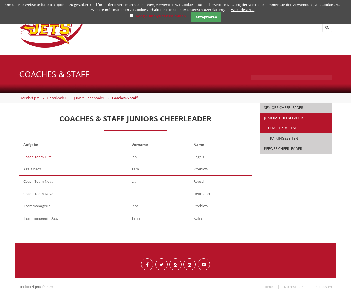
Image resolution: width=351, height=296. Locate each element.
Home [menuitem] (130, 27)
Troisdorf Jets (29, 98)
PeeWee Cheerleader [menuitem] (283, 148)
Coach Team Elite (37, 156)
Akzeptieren (206, 17)
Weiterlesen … (242, 9)
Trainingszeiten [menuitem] (283, 138)
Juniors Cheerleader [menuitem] (283, 117)
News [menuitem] (154, 27)
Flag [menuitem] (209, 27)
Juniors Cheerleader (89, 98)
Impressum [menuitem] (323, 286)
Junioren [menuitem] (237, 27)
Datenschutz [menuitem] (293, 286)
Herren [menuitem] (181, 27)
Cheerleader (56, 98)
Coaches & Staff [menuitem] (283, 127)
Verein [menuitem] (309, 27)
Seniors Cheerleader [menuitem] (284, 107)
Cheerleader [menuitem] (274, 27)
